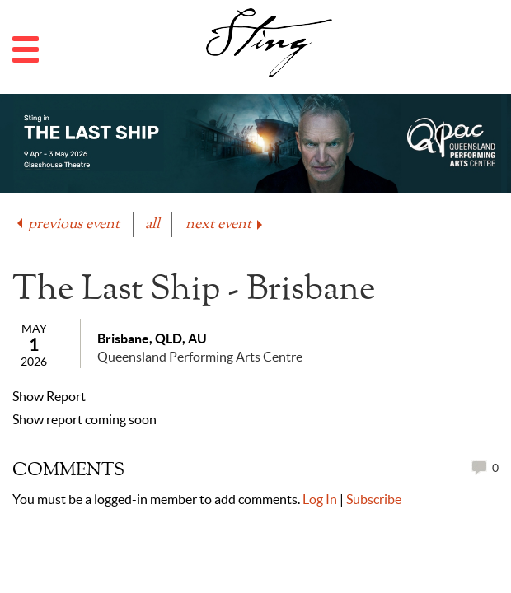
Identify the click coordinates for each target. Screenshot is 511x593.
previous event (67, 224)
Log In (319, 499)
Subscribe (373, 499)
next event (225, 224)
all (152, 224)
